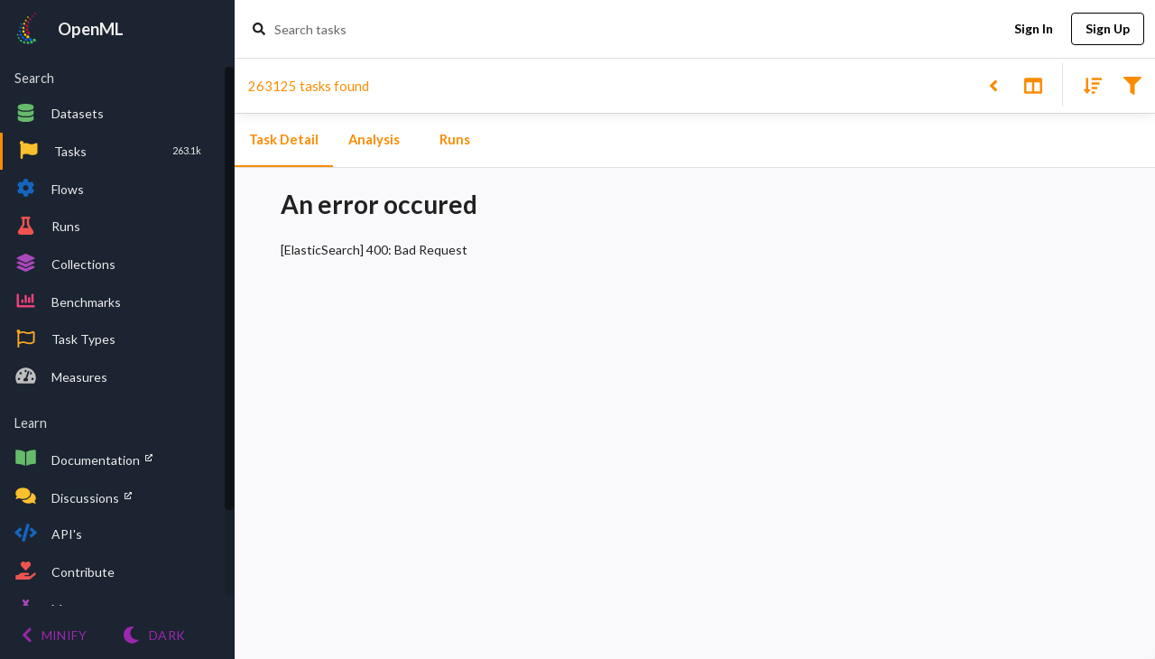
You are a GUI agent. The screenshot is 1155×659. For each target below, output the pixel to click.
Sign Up (1107, 29)
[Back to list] (993, 84)
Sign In (1033, 29)
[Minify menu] (54, 635)
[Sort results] (1087, 84)
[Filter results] (1132, 84)
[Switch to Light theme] (154, 635)
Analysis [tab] (373, 140)
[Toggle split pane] (1032, 84)
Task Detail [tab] (284, 140)
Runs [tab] (454, 140)
